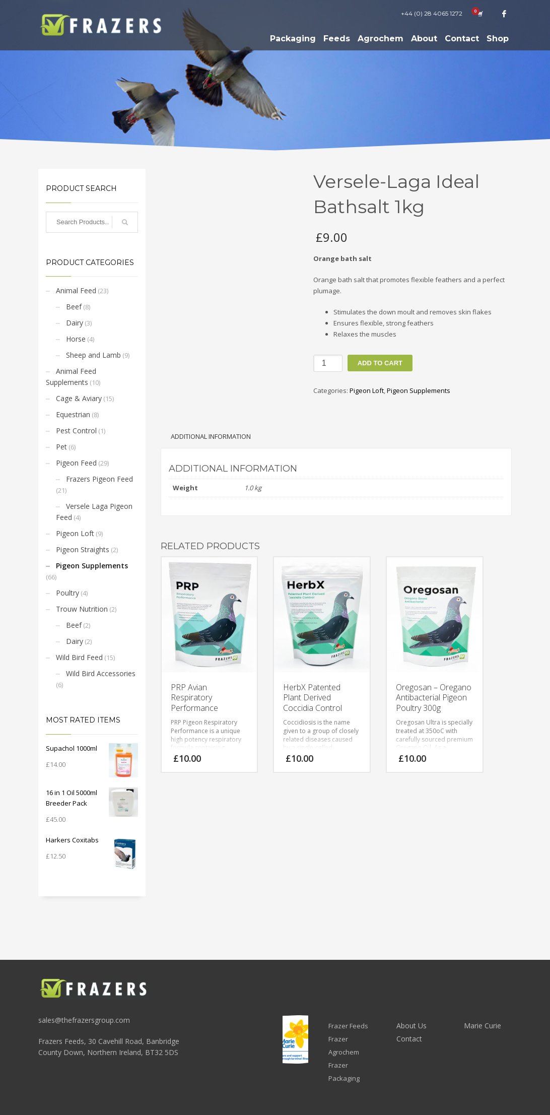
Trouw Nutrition (82, 609)
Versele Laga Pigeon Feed (94, 511)
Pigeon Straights (82, 549)
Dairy (74, 322)
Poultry (67, 593)
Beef (74, 306)
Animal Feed (76, 290)
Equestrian (73, 414)
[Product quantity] (327, 363)
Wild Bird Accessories (100, 673)
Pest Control (76, 430)
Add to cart (380, 363)
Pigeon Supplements (92, 565)
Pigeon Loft (75, 533)
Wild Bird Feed (79, 657)
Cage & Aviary (79, 398)
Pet (61, 446)
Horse (76, 339)
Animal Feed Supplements (71, 376)
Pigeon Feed (76, 463)
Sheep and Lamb (93, 355)
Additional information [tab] (211, 436)
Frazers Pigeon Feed (99, 479)
